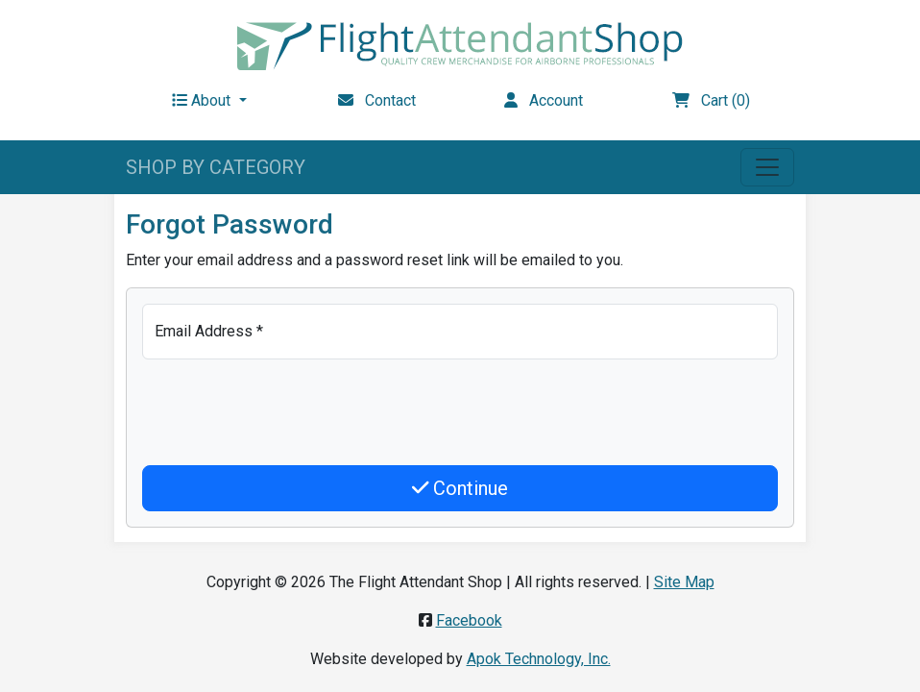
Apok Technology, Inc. (539, 659)
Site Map (684, 582)
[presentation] (288, 412)
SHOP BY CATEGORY (215, 167)
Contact (377, 100)
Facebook (469, 620)
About (203, 100)
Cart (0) (711, 100)
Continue (460, 488)
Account (543, 100)
